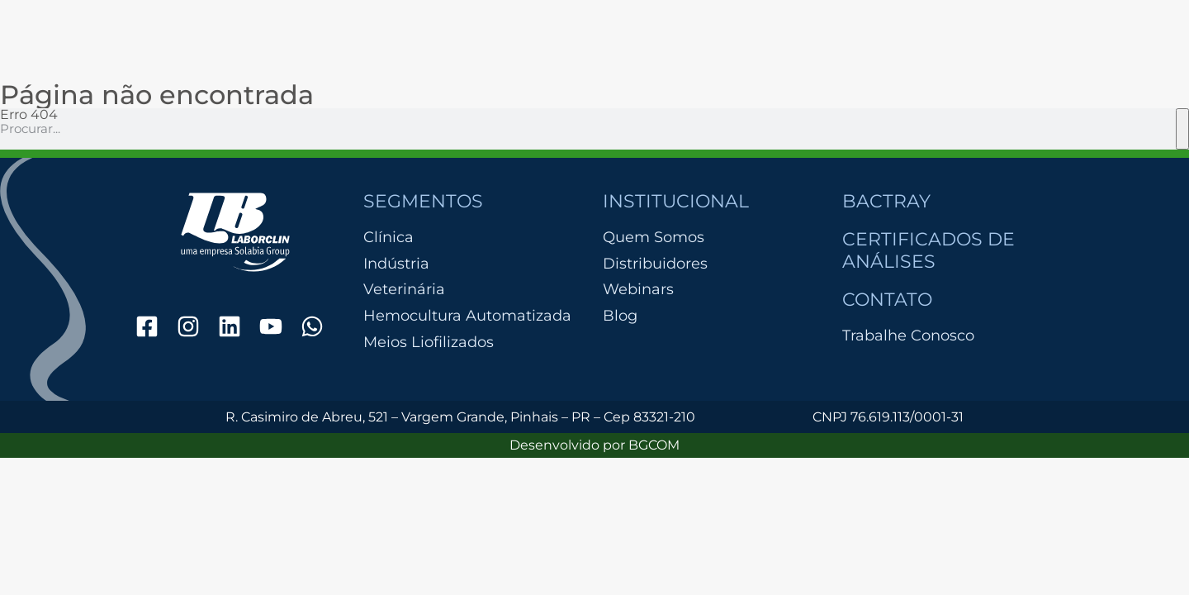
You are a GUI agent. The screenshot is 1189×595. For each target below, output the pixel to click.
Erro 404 (29, 114)
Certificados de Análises (928, 250)
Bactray (886, 201)
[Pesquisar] (1182, 129)
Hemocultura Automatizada (467, 316)
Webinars (638, 289)
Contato (887, 299)
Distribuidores (655, 264)
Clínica (388, 237)
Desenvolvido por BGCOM (594, 445)
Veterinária (404, 289)
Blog (620, 316)
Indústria (396, 264)
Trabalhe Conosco (908, 335)
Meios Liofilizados (428, 342)
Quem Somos (653, 237)
